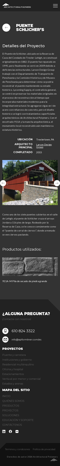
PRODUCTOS (10, 405)
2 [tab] (55, 202)
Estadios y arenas (12, 383)
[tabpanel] (30, 183)
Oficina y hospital (12, 369)
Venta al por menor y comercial (21, 378)
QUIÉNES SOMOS (13, 400)
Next (57, 183)
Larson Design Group (44, 145)
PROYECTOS (10, 410)
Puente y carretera (14, 355)
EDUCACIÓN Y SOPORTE (18, 420)
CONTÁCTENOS (12, 424)
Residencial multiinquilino (18, 364)
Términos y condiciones (17, 449)
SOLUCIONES (10, 415)
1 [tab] (51, 202)
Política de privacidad (44, 449)
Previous (3, 183)
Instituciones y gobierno (17, 359)
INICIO (6, 396)
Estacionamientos (13, 374)
